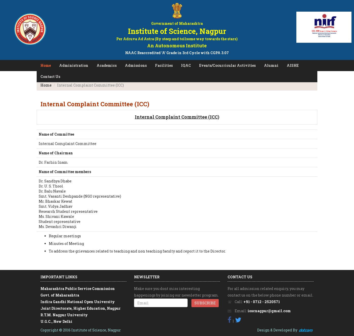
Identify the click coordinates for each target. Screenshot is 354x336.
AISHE (293, 65)
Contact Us (50, 76)
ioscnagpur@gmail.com (269, 310)
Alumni (271, 65)
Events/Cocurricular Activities (227, 65)
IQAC (186, 65)
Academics (107, 65)
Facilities (164, 65)
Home (45, 65)
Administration (73, 65)
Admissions (136, 65)
